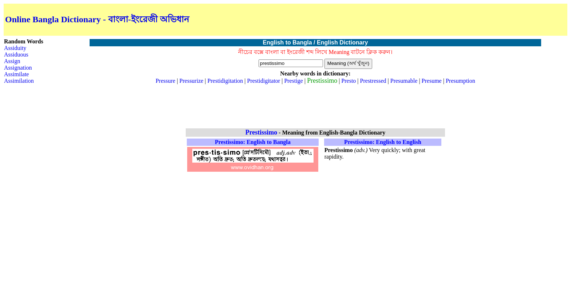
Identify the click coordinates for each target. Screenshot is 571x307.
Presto (348, 81)
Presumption (460, 81)
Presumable (404, 81)
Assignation (18, 68)
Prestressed (373, 81)
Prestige (293, 81)
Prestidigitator (263, 81)
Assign (12, 61)
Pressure (165, 81)
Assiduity (15, 48)
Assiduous (16, 54)
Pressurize (192, 81)
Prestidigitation (225, 81)
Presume (432, 81)
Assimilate (16, 74)
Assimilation (19, 81)
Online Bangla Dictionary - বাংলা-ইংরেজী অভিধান (97, 19)
